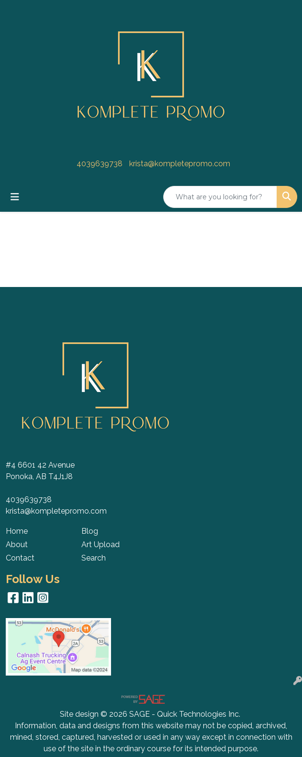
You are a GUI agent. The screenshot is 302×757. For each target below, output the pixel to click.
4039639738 (100, 163)
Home (17, 531)
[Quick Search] (220, 197)
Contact (20, 557)
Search (93, 557)
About (17, 544)
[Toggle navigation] (15, 197)
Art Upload (100, 544)
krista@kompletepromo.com (179, 163)
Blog (89, 531)
